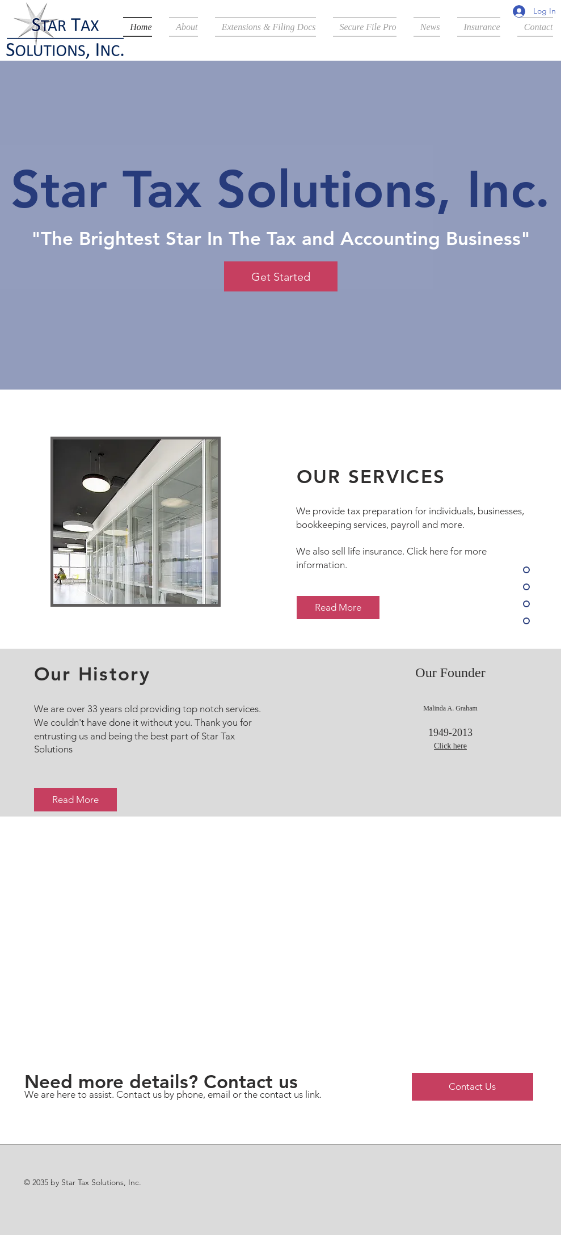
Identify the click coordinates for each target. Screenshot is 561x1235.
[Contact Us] (472, 1087)
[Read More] (338, 607)
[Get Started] (281, 276)
